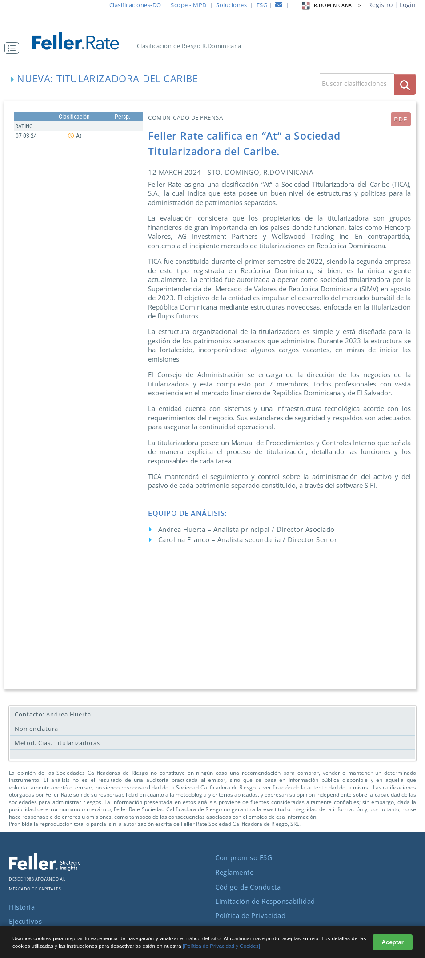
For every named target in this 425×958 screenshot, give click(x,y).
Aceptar (392, 942)
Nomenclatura (36, 729)
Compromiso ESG (243, 857)
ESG (262, 5)
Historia (22, 906)
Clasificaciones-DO (135, 5)
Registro (380, 4)
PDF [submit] (400, 119)
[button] (14, 48)
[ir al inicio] (80, 39)
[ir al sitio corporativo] (44, 868)
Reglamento (234, 872)
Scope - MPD (189, 5)
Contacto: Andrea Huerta (53, 714)
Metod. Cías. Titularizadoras (57, 743)
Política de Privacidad (250, 915)
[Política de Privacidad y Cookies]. (222, 946)
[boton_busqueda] (405, 84)
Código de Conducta (248, 886)
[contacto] (279, 6)
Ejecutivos (25, 921)
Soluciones (231, 5)
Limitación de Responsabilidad (265, 901)
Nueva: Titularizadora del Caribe (107, 78)
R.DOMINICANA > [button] (331, 5)
